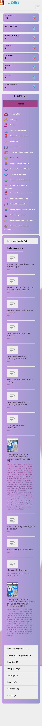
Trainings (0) (12, 675)
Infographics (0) (13, 669)
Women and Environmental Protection (16, 227)
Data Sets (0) (12, 662)
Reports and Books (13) (17, 241)
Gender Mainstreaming (14, 204)
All (6, 109)
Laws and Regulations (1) (17, 648)
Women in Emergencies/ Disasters (18, 193)
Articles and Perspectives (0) (19, 655)
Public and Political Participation (18, 152)
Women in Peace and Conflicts (17, 169)
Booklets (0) (12, 682)
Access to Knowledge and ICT (16, 163)
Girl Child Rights (12, 158)
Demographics (11, 114)
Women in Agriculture (14, 215)
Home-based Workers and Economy (19, 220)
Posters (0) (11, 695)
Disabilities (10, 141)
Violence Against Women (15, 136)
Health (9, 125)
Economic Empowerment (15, 130)
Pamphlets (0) (13, 689)
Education (10, 120)
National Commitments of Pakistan (19, 209)
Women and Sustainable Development (15, 186)
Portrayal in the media (14, 174)
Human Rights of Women (15, 198)
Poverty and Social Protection (17, 180)
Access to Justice (12, 147)
